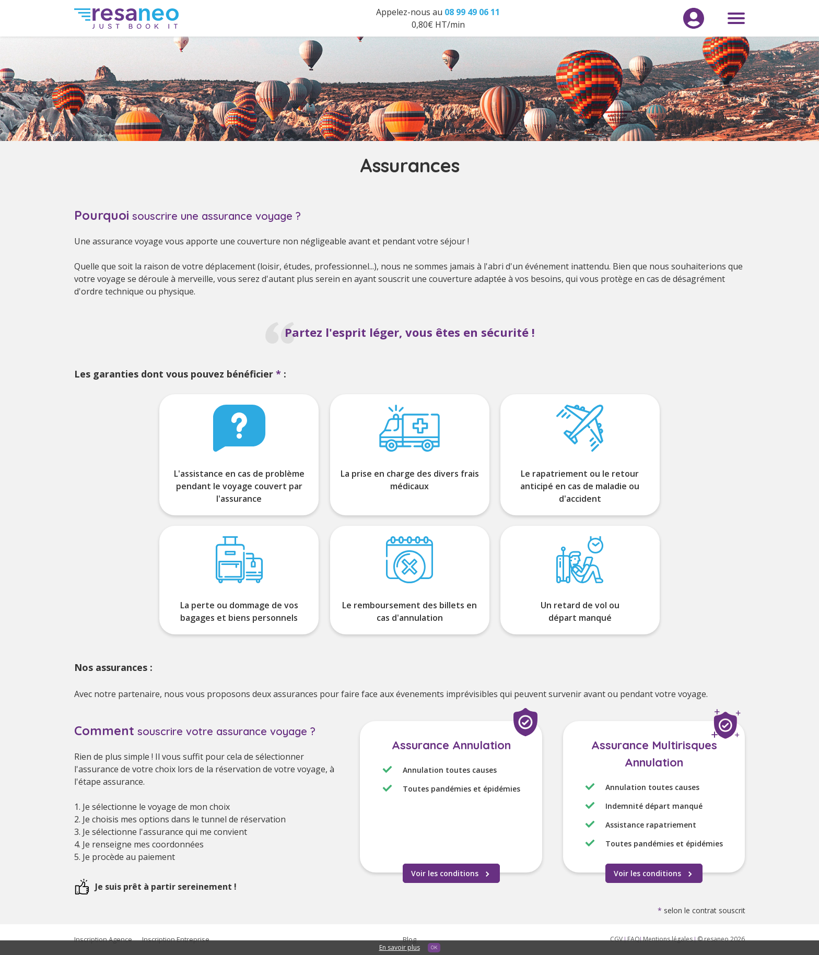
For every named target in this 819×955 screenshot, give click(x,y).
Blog (409, 939)
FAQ (633, 939)
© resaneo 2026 (721, 939)
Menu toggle (736, 18)
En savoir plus (399, 947)
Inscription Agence (103, 939)
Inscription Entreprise (175, 939)
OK (434, 947)
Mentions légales (668, 939)
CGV (617, 939)
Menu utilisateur (693, 18)
